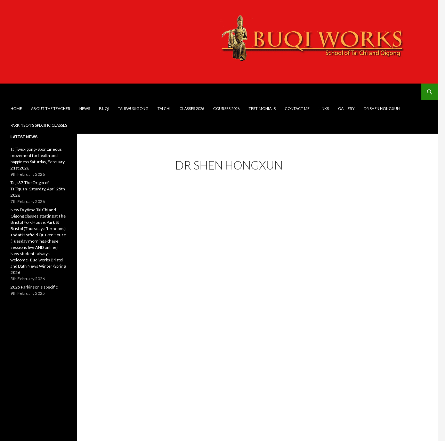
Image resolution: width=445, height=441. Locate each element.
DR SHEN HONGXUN (382, 108)
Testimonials (262, 108)
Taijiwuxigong (133, 108)
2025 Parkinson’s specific (34, 287)
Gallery (346, 108)
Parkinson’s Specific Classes (38, 125)
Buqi (104, 108)
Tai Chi (163, 108)
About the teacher (50, 108)
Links (323, 108)
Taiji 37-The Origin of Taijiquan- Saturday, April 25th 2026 (37, 189)
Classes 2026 (191, 108)
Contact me (297, 108)
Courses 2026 (226, 108)
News (84, 108)
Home (16, 108)
